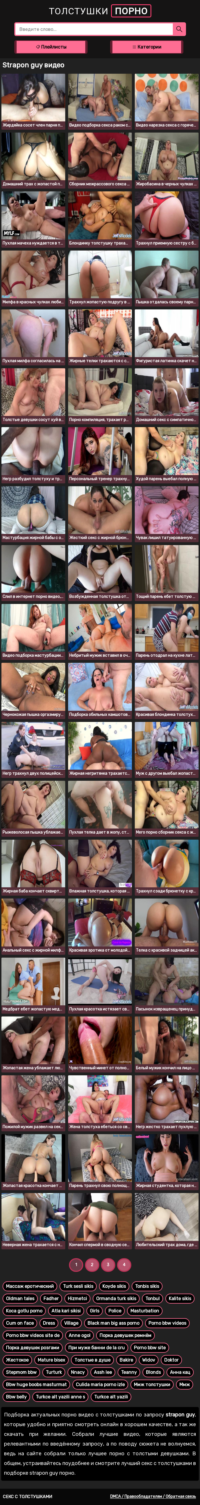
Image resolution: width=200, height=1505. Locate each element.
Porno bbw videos (167, 1323)
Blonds (153, 1372)
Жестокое (17, 1360)
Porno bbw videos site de (33, 1335)
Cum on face (20, 1323)
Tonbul (152, 1298)
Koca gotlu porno (24, 1311)
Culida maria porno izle (100, 1384)
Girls (94, 1311)
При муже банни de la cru (96, 1347)
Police (114, 1311)
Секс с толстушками (27, 1496)
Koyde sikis (114, 1286)
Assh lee (103, 1372)
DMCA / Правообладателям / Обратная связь (153, 1496)
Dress (49, 1323)
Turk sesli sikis (78, 1286)
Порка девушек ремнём (125, 1335)
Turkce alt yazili (111, 1397)
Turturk (54, 1372)
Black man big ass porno (113, 1323)
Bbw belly (16, 1397)
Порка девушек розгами (32, 1347)
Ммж (184, 1384)
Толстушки (100, 10)
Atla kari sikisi (66, 1311)
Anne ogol (79, 1335)
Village (71, 1323)
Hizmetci (77, 1298)
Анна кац (180, 1372)
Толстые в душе (92, 1360)
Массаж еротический (30, 1286)
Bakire (126, 1360)
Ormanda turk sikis (116, 1298)
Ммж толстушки (152, 1384)
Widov (148, 1360)
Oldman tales (20, 1298)
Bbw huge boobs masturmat (36, 1384)
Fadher (51, 1298)
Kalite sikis (180, 1298)
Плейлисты (50, 47)
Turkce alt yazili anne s (60, 1397)
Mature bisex (51, 1360)
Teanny (129, 1372)
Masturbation (144, 1311)
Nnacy (78, 1372)
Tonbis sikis (147, 1286)
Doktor (171, 1360)
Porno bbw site (150, 1347)
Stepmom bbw (21, 1372)
